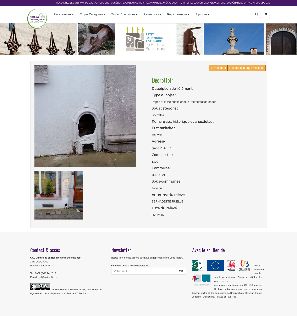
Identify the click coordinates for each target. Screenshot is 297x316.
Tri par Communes (124, 14)
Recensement (64, 14)
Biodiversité (140, 3)
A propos (202, 14)
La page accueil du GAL (257, 3)
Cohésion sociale (121, 3)
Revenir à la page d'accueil (246, 68)
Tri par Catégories (92, 14)
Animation (155, 3)
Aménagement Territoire (177, 3)
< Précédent (218, 68)
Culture (220, 3)
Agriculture (101, 3)
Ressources (152, 14)
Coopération (234, 3)
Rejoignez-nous (178, 14)
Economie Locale (203, 3)
